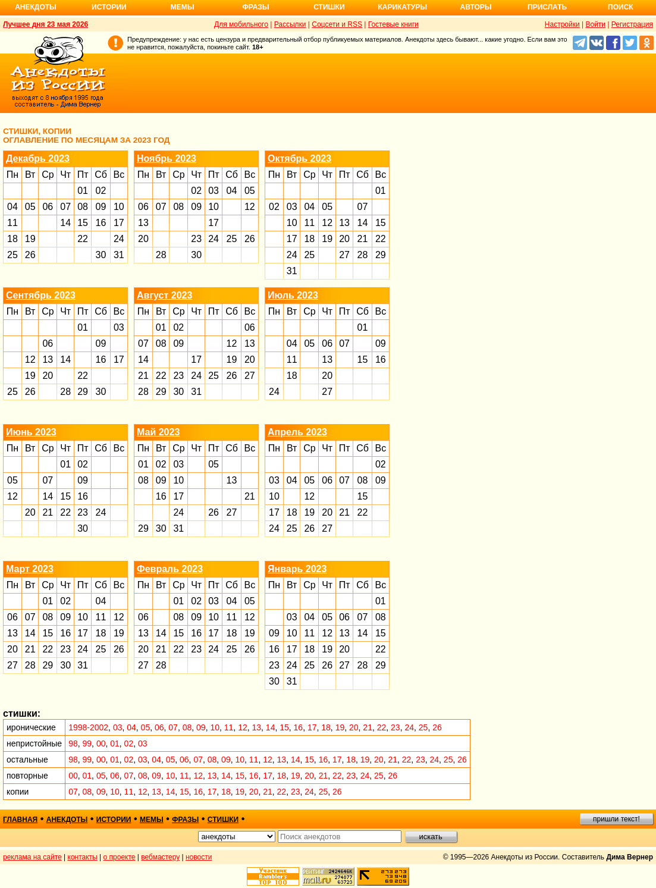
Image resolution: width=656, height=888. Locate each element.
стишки (223, 819)
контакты (83, 857)
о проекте (119, 857)
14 (65, 223)
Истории (109, 7)
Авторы (476, 7)
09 (101, 207)
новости (199, 857)
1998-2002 (88, 727)
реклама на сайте (32, 857)
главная (20, 819)
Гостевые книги (393, 24)
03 (213, 191)
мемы (152, 819)
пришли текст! (616, 819)
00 (101, 743)
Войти (595, 24)
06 (47, 207)
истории (113, 819)
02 (101, 191)
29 (380, 255)
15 (82, 223)
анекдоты (67, 819)
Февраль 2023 (170, 569)
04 (12, 207)
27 (344, 255)
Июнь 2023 (31, 432)
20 (143, 239)
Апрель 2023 (297, 432)
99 (87, 743)
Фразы (255, 7)
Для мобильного (241, 24)
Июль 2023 (293, 295)
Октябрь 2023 (299, 158)
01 (82, 191)
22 (82, 239)
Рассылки (290, 24)
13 (143, 223)
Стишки (328, 7)
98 (73, 743)
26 (30, 255)
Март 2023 (30, 569)
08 (82, 207)
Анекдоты (36, 7)
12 (249, 207)
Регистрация (632, 24)
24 (119, 239)
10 (119, 207)
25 (12, 255)
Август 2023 (164, 295)
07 (65, 207)
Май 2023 (158, 432)
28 (161, 255)
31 (119, 255)
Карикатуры (402, 7)
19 (30, 239)
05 (30, 207)
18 (12, 239)
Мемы (182, 7)
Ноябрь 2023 (166, 158)
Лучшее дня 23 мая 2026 (45, 24)
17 (119, 223)
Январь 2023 (297, 569)
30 (101, 255)
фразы (185, 819)
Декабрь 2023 (38, 158)
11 (12, 223)
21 (362, 239)
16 (101, 223)
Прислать (547, 7)
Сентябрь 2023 (41, 295)
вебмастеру (160, 857)
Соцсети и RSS (337, 24)
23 (196, 239)
